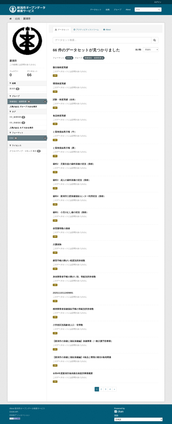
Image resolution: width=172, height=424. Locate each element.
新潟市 (27, 18)
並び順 (138, 50)
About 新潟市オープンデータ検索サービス (27, 408)
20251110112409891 (63, 293)
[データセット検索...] (102, 40)
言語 (116, 415)
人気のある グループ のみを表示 (23, 107)
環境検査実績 (59, 83)
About (128, 9)
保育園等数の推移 (61, 228)
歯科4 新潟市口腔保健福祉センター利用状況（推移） (79, 196)
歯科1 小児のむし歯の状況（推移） (70, 212)
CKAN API (13, 412)
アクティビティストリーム (86, 29)
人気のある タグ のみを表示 (21, 128)
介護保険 (57, 244)
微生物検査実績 (60, 67)
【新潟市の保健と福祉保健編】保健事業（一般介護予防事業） (83, 341)
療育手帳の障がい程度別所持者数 (69, 260)
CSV (55, 75)
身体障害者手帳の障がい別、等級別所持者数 (74, 277)
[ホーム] (10, 18)
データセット (95, 9)
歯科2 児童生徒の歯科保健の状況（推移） (74, 164)
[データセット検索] (148, 9)
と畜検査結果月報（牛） (64, 132)
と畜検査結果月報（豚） (64, 148)
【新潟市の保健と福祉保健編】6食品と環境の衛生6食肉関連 (82, 357)
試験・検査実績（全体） (64, 99)
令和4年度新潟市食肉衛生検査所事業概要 (73, 373)
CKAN (118, 411)
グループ (117, 9)
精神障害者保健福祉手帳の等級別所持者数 (73, 309)
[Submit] (159, 9)
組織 (108, 9)
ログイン (157, 2)
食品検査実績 (59, 116)
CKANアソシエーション (19, 415)
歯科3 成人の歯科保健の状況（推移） (72, 180)
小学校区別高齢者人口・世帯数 (68, 325)
